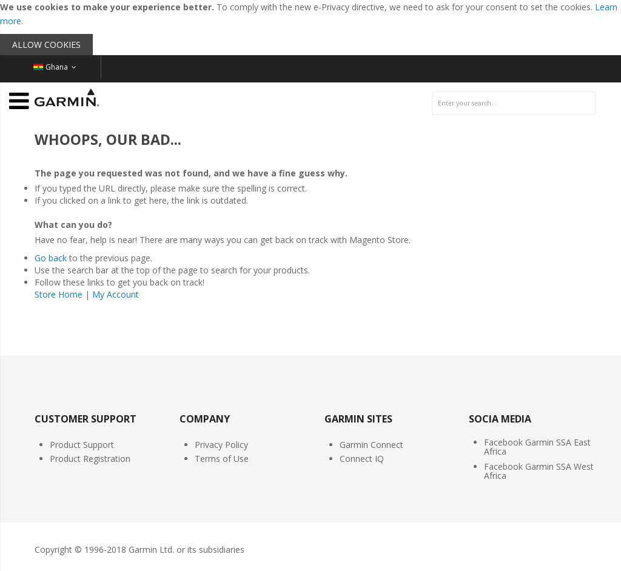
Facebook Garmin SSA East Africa (537, 446)
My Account (115, 294)
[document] (310, 27)
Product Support (82, 444)
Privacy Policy (221, 444)
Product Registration (90, 458)
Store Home (58, 294)
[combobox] (514, 103)
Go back (51, 258)
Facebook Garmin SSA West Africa (539, 471)
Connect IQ (362, 458)
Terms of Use (222, 458)
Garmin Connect (371, 444)
